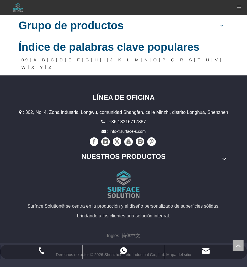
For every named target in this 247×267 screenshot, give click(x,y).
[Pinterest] (151, 141)
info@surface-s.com (128, 131)
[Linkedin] (105, 141)
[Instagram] (140, 141)
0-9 (25, 59)
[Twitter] (117, 141)
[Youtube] (128, 141)
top (238, 245)
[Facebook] (94, 141)
